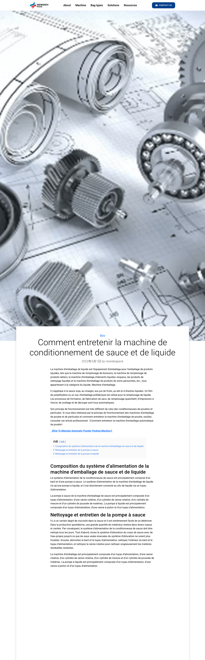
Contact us (163, 5)
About (66, 5)
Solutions (113, 5)
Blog (102, 335)
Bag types (96, 5)
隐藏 (62, 442)
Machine (80, 5)
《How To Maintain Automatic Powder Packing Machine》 (81, 430)
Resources (130, 5)
